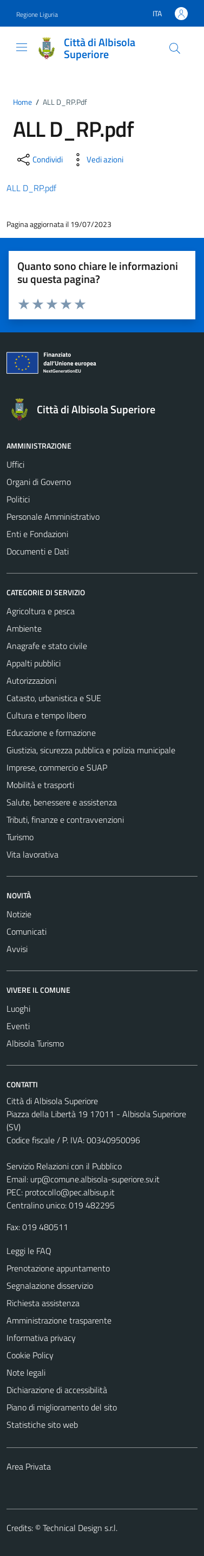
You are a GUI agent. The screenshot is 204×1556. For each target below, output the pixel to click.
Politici (18, 499)
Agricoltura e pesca (40, 611)
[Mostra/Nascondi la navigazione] (21, 47)
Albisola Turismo (35, 1043)
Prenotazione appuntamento (58, 1268)
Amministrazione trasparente (58, 1320)
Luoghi (18, 1008)
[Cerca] (175, 48)
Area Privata (28, 1466)
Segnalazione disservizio (49, 1285)
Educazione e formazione (51, 732)
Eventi (18, 1025)
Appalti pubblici (33, 663)
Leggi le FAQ (28, 1250)
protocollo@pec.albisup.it (70, 1192)
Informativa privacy (41, 1337)
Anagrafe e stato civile (46, 645)
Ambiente (24, 628)
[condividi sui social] (39, 159)
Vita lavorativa (32, 854)
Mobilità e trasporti (40, 784)
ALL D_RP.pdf (31, 187)
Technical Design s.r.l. (80, 1527)
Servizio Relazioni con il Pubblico (64, 1166)
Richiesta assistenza (43, 1302)
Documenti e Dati (37, 551)
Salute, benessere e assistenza (61, 802)
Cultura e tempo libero (46, 715)
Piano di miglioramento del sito (61, 1407)
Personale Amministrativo (53, 516)
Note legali (25, 1372)
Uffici (15, 464)
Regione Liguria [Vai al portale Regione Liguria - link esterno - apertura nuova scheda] (37, 14)
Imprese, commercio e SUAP (56, 767)
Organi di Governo (38, 481)
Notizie (18, 914)
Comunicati (26, 931)
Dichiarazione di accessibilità (56, 1389)
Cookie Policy (30, 1355)
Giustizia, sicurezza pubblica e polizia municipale (90, 750)
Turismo (20, 836)
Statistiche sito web (42, 1424)
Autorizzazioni (31, 680)
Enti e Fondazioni (37, 533)
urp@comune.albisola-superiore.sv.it (95, 1179)
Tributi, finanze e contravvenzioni (65, 819)
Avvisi (17, 948)
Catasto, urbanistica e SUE (53, 697)
